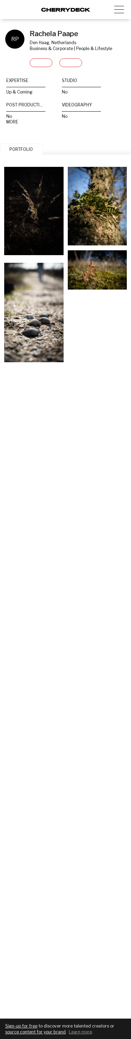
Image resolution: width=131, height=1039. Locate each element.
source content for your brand (35, 1031)
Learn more (80, 1031)
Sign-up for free (21, 1026)
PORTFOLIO (21, 149)
